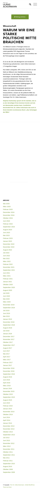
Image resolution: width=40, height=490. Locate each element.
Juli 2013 (6, 437)
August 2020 (7, 290)
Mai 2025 (6, 204)
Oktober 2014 (8, 414)
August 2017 (7, 348)
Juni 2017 (6, 351)
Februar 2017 (8, 362)
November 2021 (8, 267)
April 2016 (6, 383)
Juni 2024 (6, 221)
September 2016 (9, 374)
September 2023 (9, 227)
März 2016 (7, 385)
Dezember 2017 (8, 336)
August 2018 (7, 328)
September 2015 (9, 397)
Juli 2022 (6, 253)
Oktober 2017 (8, 342)
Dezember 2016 (8, 368)
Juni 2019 (6, 313)
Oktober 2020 (8, 284)
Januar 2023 (7, 241)
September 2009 (9, 472)
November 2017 (8, 339)
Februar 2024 (8, 224)
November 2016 (8, 371)
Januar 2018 (7, 333)
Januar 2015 (7, 409)
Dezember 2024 (8, 212)
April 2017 (6, 357)
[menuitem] (29, 4)
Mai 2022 (6, 258)
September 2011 (9, 455)
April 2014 (6, 420)
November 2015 (8, 391)
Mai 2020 (6, 299)
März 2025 (7, 206)
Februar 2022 (8, 264)
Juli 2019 (6, 310)
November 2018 (8, 322)
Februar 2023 (8, 238)
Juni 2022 (6, 255)
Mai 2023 (6, 235)
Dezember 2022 (8, 244)
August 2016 (7, 377)
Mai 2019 (6, 316)
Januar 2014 (7, 423)
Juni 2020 (6, 296)
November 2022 (8, 247)
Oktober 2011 (8, 452)
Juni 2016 (6, 380)
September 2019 (9, 307)
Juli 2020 (6, 293)
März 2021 (7, 276)
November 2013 (8, 429)
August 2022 (7, 250)
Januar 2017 (7, 365)
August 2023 (7, 230)
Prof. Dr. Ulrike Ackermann (17, 485)
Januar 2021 (7, 281)
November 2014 (8, 411)
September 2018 (9, 325)
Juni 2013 (6, 440)
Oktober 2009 (8, 469)
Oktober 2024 (8, 218)
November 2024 (8, 215)
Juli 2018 (6, 331)
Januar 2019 (7, 319)
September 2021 (9, 270)
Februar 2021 (8, 279)
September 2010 (9, 463)
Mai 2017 (6, 354)
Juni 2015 (6, 403)
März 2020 (7, 302)
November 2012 (8, 443)
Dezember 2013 (8, 426)
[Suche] (29, 4)
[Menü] (34, 4)
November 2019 (8, 305)
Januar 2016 (7, 388)
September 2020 (9, 287)
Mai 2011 (6, 458)
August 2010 (7, 466)
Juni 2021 (6, 273)
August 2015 (7, 400)
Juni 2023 (6, 232)
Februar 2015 (8, 406)
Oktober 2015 (8, 394)
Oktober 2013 (8, 432)
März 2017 (7, 359)
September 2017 (9, 345)
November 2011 (8, 449)
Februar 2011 (8, 461)
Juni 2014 (6, 417)
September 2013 (9, 435)
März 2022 (7, 261)
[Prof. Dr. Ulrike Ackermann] (16, 4)
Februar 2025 (8, 209)
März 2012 (7, 446)
